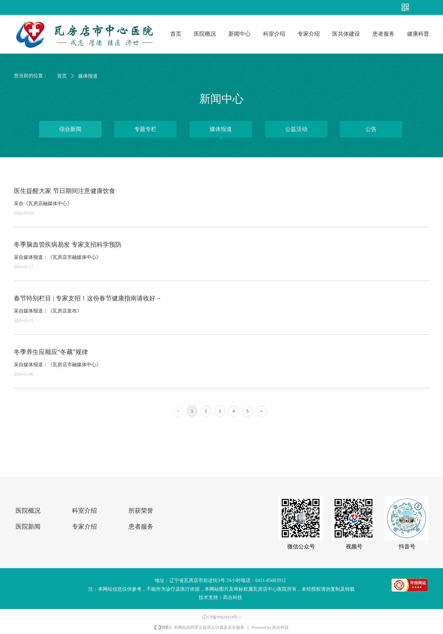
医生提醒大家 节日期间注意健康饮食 (64, 190)
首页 (62, 76)
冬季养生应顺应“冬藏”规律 (51, 352)
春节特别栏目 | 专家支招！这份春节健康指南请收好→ (88, 298)
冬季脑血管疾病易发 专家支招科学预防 (67, 244)
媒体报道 (88, 76)
